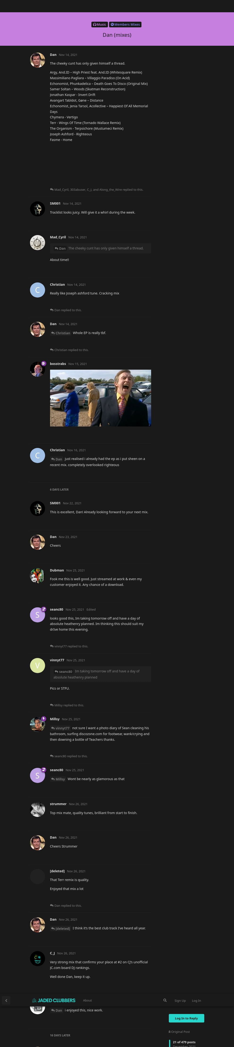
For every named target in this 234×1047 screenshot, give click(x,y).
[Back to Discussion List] (6, 6)
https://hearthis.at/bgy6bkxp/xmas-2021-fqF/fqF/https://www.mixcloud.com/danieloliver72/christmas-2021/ (99, 454)
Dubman (63, 770)
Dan (59, 16)
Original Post (179, 37)
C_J (58, 381)
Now (173, 117)
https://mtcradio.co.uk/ (69, 72)
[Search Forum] (165, 6)
